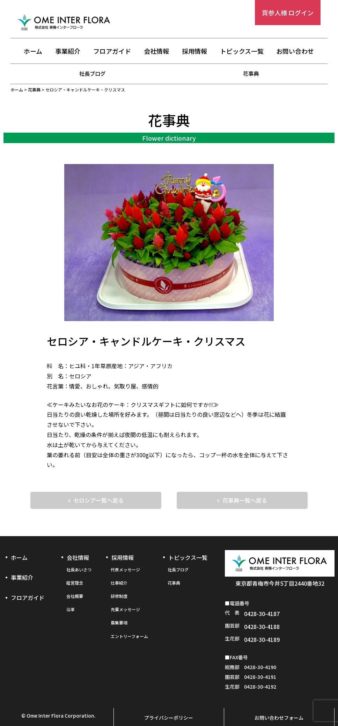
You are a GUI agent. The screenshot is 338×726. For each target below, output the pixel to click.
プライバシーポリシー (168, 704)
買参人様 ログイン (288, 12)
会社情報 (156, 51)
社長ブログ (92, 73)
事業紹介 (67, 51)
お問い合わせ (295, 51)
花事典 (251, 73)
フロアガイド (112, 51)
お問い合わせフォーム (279, 704)
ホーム (33, 51)
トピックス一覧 (242, 51)
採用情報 (194, 51)
